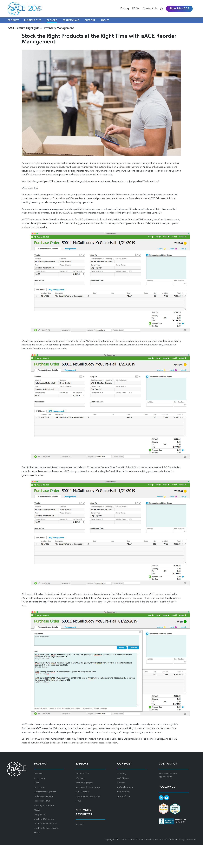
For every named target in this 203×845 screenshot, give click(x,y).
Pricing (37, 833)
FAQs (78, 801)
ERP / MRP (39, 787)
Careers (121, 783)
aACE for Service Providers (46, 828)
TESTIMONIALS (70, 20)
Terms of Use (123, 796)
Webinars (80, 778)
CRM (36, 783)
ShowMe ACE (82, 774)
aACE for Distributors (44, 819)
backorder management (51, 209)
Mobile (37, 810)
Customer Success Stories (88, 796)
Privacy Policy (123, 792)
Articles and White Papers (88, 787)
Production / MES (42, 801)
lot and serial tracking (152, 739)
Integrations (39, 815)
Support (79, 825)
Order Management (43, 796)
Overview (38, 774)
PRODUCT (13, 20)
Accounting (39, 778)
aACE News (123, 778)
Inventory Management (59, 28)
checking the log (37, 602)
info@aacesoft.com (168, 774)
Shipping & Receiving (44, 806)
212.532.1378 (165, 777)
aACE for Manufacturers (45, 824)
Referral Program (125, 787)
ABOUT (105, 20)
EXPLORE (52, 20)
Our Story (121, 774)
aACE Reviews (82, 792)
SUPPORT (90, 20)
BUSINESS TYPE (32, 20)
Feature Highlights (84, 783)
